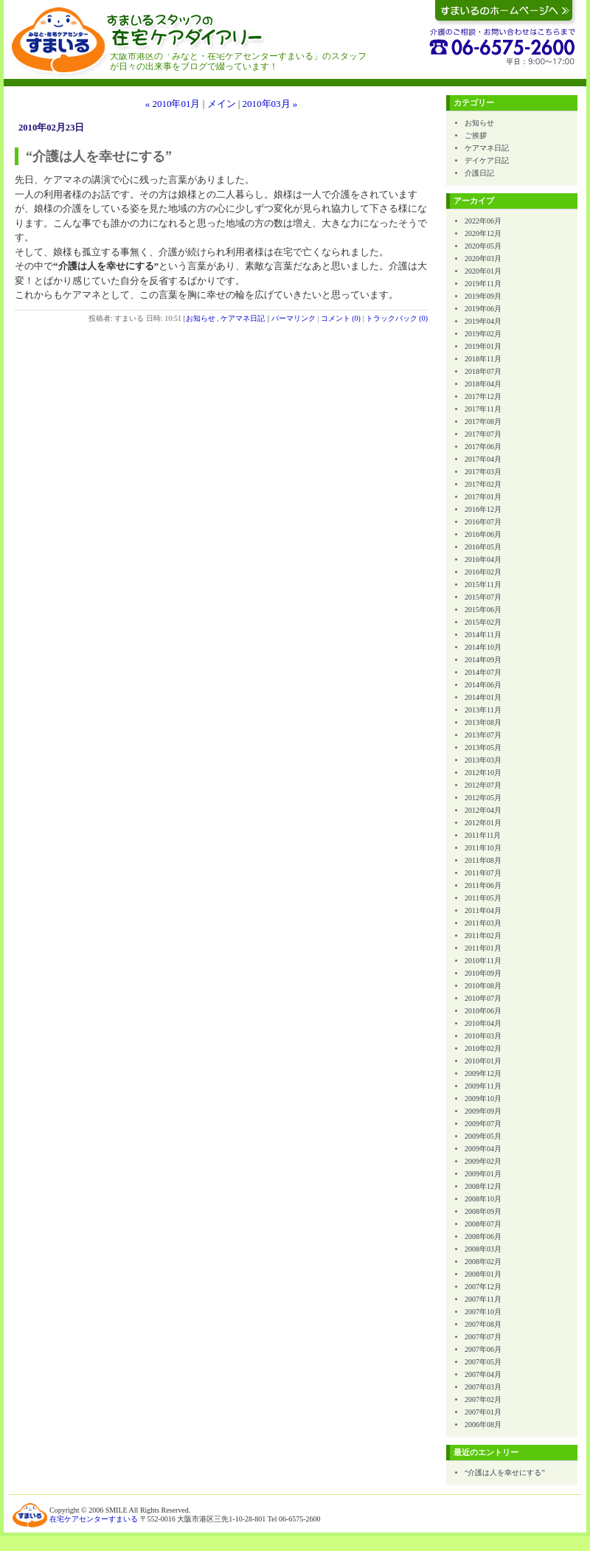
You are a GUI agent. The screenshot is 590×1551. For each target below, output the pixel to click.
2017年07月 (483, 434)
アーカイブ (474, 200)
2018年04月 (483, 384)
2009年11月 (483, 1086)
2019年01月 (483, 346)
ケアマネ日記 (243, 318)
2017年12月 (483, 396)
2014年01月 (483, 697)
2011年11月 (483, 835)
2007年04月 (483, 1374)
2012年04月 (483, 810)
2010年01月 (483, 1061)
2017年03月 (483, 472)
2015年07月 (483, 597)
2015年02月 (483, 622)
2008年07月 (483, 1224)
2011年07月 (483, 873)
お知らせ (200, 318)
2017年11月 (483, 409)
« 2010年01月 (173, 103)
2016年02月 (483, 572)
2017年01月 (483, 497)
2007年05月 (483, 1362)
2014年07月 (483, 672)
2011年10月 (483, 848)
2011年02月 (483, 935)
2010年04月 (483, 1023)
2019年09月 (483, 296)
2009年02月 (483, 1161)
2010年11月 (483, 961)
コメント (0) (341, 318)
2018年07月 (483, 371)
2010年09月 (483, 973)
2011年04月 (483, 910)
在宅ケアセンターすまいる (93, 1519)
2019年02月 (483, 334)
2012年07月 (483, 785)
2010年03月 (483, 1036)
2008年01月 (483, 1274)
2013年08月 (483, 722)
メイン (221, 103)
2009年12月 (483, 1073)
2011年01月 (483, 948)
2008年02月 (483, 1261)
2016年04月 (483, 559)
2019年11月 (483, 284)
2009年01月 (483, 1174)
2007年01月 (483, 1412)
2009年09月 (483, 1111)
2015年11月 (483, 584)
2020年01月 (483, 271)
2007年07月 (483, 1337)
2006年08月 (483, 1424)
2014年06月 (483, 685)
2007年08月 (483, 1324)
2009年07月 (483, 1124)
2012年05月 (483, 798)
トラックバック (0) (397, 318)
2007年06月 (483, 1349)
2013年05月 (483, 747)
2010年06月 (483, 1011)
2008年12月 (483, 1186)
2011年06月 (483, 885)
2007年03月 (483, 1387)
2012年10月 (483, 772)
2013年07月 (483, 735)
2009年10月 (483, 1098)
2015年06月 (483, 610)
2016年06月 (483, 534)
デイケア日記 (487, 160)
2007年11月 (483, 1299)
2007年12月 (483, 1287)
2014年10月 (483, 647)
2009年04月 (483, 1149)
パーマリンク (293, 318)
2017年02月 (483, 484)
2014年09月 (483, 660)
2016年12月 (483, 509)
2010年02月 (483, 1048)
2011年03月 (483, 923)
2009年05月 (483, 1136)
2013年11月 (483, 710)
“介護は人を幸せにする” (505, 1472)
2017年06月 (483, 447)
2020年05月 (483, 246)
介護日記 (479, 173)
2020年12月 (483, 233)
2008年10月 (483, 1199)
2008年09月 (483, 1211)
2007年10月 (483, 1312)
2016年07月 (483, 522)
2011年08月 (483, 860)
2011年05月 (483, 898)
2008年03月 (483, 1249)
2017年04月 (483, 459)
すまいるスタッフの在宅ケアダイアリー (253, 44)
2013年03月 (483, 760)
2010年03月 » (270, 103)
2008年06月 (483, 1236)
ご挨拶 (476, 135)
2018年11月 (483, 359)
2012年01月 (483, 823)
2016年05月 (483, 547)
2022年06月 (483, 221)
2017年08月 (483, 421)
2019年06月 (483, 309)
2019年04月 (483, 321)
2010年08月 (483, 986)
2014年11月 (483, 635)
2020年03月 (483, 258)
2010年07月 (483, 998)
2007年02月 (483, 1399)
